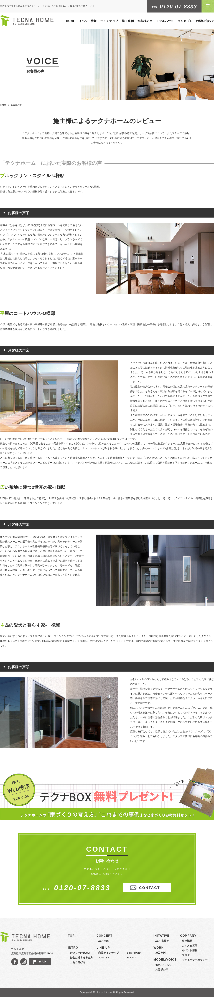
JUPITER (103, 957)
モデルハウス (165, 21)
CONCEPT (104, 935)
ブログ (186, 955)
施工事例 (128, 21)
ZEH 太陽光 (162, 940)
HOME (70, 21)
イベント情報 (88, 21)
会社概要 (187, 940)
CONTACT (149, 888)
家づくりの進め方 (80, 952)
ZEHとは (103, 940)
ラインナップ (109, 21)
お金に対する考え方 (81, 957)
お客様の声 (144, 21)
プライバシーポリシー (195, 959)
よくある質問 (189, 945)
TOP (71, 935)
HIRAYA (131, 957)
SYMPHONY (134, 952)
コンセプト (184, 21)
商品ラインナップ (108, 952)
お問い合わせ (205, 21)
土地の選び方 (77, 962)
